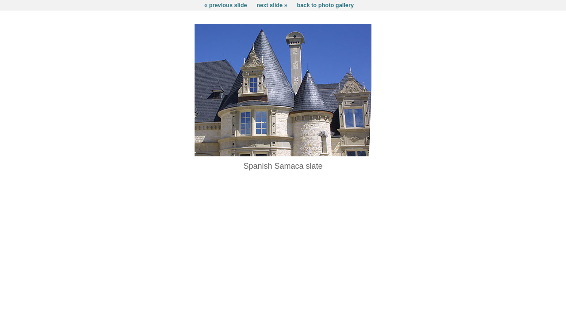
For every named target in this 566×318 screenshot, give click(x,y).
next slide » (271, 5)
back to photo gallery (325, 5)
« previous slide (225, 5)
